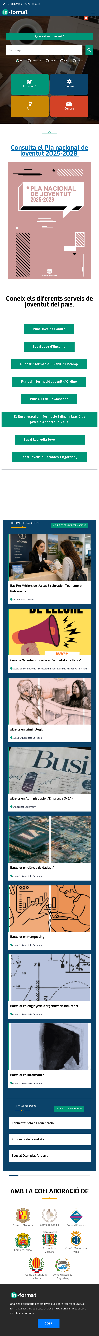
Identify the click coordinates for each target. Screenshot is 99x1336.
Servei (53, 60)
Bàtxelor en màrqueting (27, 937)
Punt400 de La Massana (49, 399)
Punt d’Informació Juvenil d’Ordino (49, 382)
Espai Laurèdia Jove (39, 440)
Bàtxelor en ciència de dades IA (32, 868)
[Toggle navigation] (93, 12)
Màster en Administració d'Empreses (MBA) (41, 798)
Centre (80, 60)
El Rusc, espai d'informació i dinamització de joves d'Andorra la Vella (49, 419)
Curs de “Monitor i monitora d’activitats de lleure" (45, 660)
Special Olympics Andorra (30, 1156)
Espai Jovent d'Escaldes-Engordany (49, 457)
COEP (48, 1323)
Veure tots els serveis (69, 1108)
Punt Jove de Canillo (49, 329)
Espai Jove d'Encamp (49, 347)
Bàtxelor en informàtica (27, 1075)
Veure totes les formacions (69, 525)
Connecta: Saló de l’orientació (33, 1123)
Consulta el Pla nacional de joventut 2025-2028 (49, 151)
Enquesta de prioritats (28, 1139)
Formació (37, 60)
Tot (22, 60)
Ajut (66, 60)
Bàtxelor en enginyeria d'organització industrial (44, 1006)
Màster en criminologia (26, 729)
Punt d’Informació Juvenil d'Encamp (49, 364)
